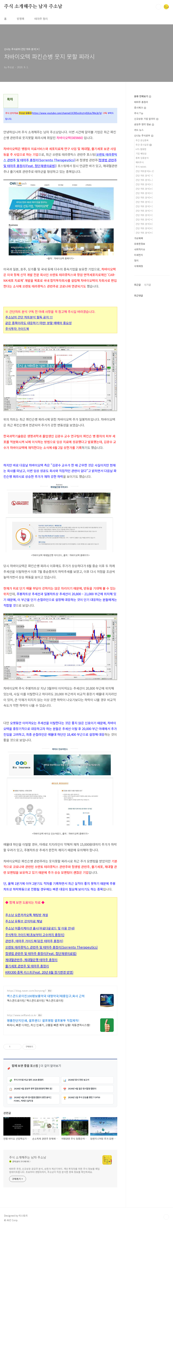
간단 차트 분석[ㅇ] (144, 206)
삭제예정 (138, 266)
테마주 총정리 (141, 102)
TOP (166, 1336)
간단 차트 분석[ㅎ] (144, 232)
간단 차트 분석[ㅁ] (144, 193)
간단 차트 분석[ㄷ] (144, 184)
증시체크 (140, 107)
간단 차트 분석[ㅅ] (144, 201)
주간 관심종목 (142, 140)
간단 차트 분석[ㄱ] (144, 175)
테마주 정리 (41, 19)
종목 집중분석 (142, 157)
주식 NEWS (141, 166)
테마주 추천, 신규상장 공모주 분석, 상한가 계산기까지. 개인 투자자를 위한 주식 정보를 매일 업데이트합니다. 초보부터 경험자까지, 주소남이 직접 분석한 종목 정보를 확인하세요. (54, 1290)
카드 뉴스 (139, 130)
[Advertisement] (60, 737)
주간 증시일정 (144, 144)
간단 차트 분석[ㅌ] (144, 223)
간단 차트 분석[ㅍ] (144, 228)
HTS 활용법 (141, 149)
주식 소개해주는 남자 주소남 (33, 6)
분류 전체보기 (142, 96)
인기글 (147, 284)
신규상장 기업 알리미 (146, 118)
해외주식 (140, 162)
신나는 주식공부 (143, 135)
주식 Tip (138, 113)
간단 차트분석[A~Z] (145, 171)
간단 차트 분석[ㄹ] (144, 188)
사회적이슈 (139, 249)
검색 (158, 6)
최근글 (137, 284)
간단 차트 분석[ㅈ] (144, 210)
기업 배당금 (141, 153)
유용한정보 (139, 243)
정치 (136, 260)
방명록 (20, 19)
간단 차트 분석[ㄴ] (144, 179)
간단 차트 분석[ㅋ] (144, 219)
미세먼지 (138, 255)
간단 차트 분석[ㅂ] (144, 197)
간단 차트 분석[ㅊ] (144, 215)
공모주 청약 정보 (144, 124)
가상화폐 (138, 238)
